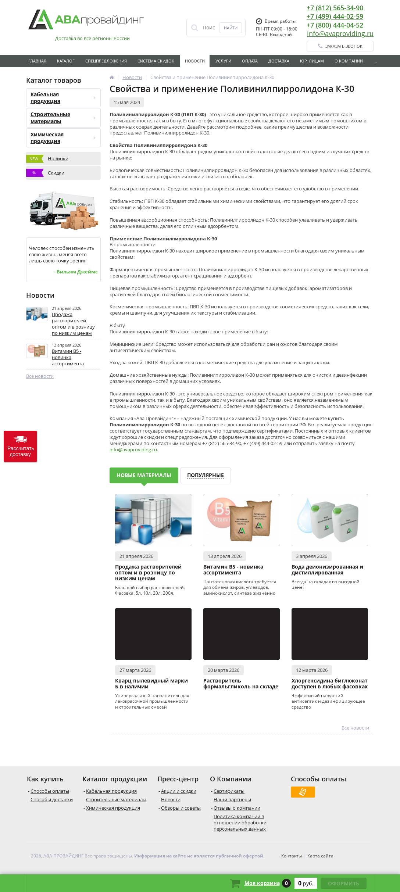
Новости (195, 61)
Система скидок (156, 61)
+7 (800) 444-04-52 (335, 25)
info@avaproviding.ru (340, 33)
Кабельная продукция (63, 97)
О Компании (349, 61)
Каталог (66, 61)
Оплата (250, 61)
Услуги (223, 61)
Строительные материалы (63, 117)
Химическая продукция (63, 137)
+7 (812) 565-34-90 (335, 7)
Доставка (278, 61)
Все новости (40, 376)
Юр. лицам (312, 61)
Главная (37, 61)
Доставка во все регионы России (92, 38)
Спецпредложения (106, 61)
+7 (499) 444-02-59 (335, 16)
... (375, 61)
